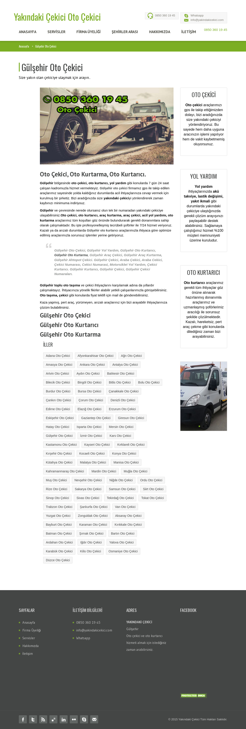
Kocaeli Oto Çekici (92, 453)
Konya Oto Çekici (124, 453)
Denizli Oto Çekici (123, 400)
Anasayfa (24, 46)
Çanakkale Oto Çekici (124, 391)
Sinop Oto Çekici (57, 498)
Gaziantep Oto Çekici (95, 418)
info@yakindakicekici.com (207, 20)
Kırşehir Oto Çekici (59, 453)
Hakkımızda (30, 646)
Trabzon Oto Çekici (59, 507)
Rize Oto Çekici (56, 489)
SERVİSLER (56, 31)
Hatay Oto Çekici (57, 427)
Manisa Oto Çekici (126, 462)
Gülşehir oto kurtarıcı (102, 230)
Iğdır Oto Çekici (91, 542)
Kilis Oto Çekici (90, 551)
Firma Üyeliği (31, 630)
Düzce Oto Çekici (58, 560)
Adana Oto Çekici (58, 356)
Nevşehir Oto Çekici (88, 480)
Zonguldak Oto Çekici (93, 515)
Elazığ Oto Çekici (89, 409)
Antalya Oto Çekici (125, 364)
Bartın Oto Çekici (123, 533)
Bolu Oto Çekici (148, 382)
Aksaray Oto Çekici (128, 515)
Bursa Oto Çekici (89, 391)
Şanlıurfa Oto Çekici (93, 507)
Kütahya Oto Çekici (59, 462)
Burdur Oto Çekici (58, 391)
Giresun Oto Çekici (131, 418)
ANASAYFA (27, 31)
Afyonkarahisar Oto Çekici (95, 356)
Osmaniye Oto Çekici (123, 551)
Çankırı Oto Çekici (58, 400)
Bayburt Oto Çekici (59, 524)
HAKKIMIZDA (159, 31)
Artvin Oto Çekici (57, 373)
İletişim (27, 653)
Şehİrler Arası (125, 31)
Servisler (28, 638)
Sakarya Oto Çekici (88, 489)
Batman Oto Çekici (59, 533)
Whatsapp (197, 15)
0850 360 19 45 (165, 15)
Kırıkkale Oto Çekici (128, 524)
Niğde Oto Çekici (121, 480)
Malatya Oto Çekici (93, 462)
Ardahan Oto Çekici (59, 542)
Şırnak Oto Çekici (91, 533)
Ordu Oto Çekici (151, 480)
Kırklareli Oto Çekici (130, 444)
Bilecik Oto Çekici (58, 382)
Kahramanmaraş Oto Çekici (65, 471)
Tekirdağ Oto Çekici (120, 498)
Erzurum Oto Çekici (122, 409)
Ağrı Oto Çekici (131, 356)
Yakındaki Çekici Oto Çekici (57, 16)
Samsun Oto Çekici (122, 489)
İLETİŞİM (188, 31)
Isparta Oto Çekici (89, 427)
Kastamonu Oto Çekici (61, 444)
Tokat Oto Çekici (152, 498)
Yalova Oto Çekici (121, 542)
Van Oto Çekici (125, 507)
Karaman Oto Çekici (93, 524)
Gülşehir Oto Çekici (59, 435)
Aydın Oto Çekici (88, 373)
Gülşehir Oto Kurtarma (71, 255)
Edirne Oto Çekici (58, 409)
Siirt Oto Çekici (153, 489)
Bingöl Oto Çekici (89, 382)
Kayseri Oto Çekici (97, 444)
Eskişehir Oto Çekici (60, 418)
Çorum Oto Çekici (91, 400)
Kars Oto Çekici (120, 435)
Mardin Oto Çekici (104, 471)
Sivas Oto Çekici (87, 498)
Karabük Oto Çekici (59, 551)
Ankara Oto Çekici (92, 364)
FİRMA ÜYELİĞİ (88, 31)
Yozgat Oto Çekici (58, 515)
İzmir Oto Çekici (91, 435)
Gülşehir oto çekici (113, 188)
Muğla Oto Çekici (135, 471)
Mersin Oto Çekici (121, 427)
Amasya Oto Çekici (59, 364)
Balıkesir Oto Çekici (120, 373)
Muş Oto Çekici (56, 480)
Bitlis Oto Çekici (120, 382)
